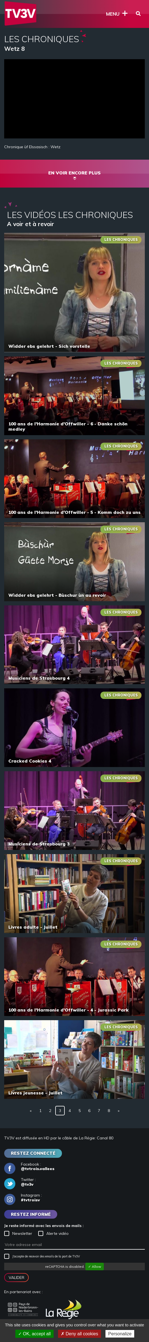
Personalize (120, 1333)
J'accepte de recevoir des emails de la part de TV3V (42, 1256)
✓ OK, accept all (34, 1333)
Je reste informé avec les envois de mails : (44, 1225)
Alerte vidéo (53, 1233)
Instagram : (23, 1197)
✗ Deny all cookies (79, 1333)
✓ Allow (94, 1266)
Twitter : (20, 1182)
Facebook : (29, 1166)
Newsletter (18, 1233)
